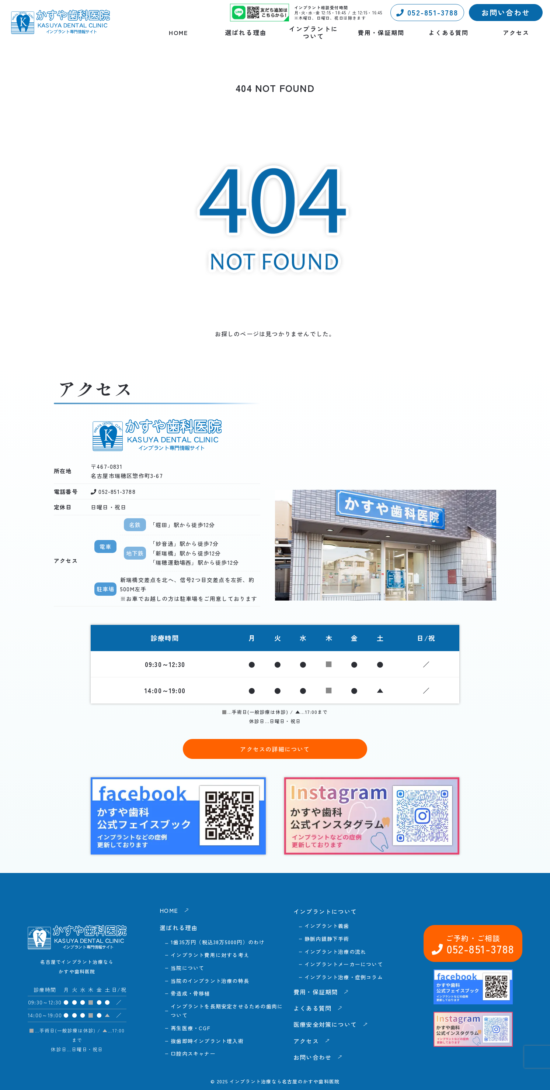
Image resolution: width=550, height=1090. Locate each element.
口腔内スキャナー (193, 1053)
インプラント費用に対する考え (210, 955)
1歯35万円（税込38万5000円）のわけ (218, 942)
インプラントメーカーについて (343, 964)
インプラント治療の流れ (335, 951)
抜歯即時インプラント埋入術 (207, 1041)
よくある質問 (449, 32)
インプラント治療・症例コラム (343, 977)
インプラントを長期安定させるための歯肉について (227, 1011)
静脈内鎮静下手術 (326, 938)
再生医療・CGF (190, 1028)
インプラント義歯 (326, 925)
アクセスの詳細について (275, 749)
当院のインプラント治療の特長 (210, 980)
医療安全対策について (325, 1024)
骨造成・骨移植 (190, 993)
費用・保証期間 (381, 32)
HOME (178, 32)
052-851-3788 (427, 12)
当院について (187, 968)
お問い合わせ (505, 12)
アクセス (516, 32)
